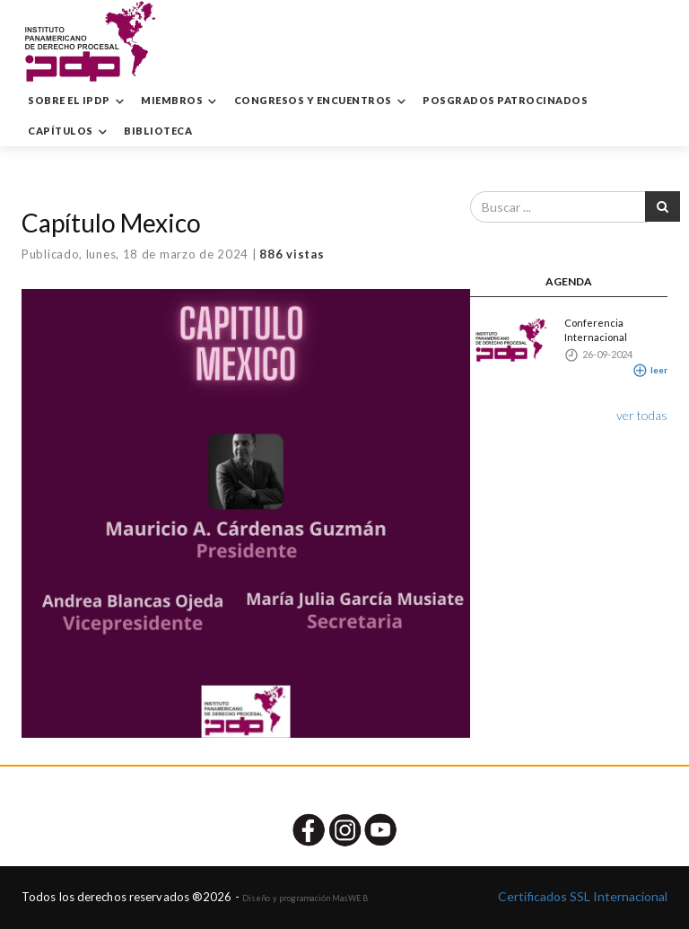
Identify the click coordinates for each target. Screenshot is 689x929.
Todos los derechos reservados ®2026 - (132, 897)
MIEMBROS (181, 101)
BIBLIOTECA (158, 130)
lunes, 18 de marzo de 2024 (167, 254)
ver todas (641, 415)
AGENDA (568, 281)
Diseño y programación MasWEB (305, 898)
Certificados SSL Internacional (582, 896)
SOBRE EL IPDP (78, 101)
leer (649, 369)
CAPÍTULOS (69, 132)
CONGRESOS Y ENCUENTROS (322, 101)
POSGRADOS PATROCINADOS (505, 100)
